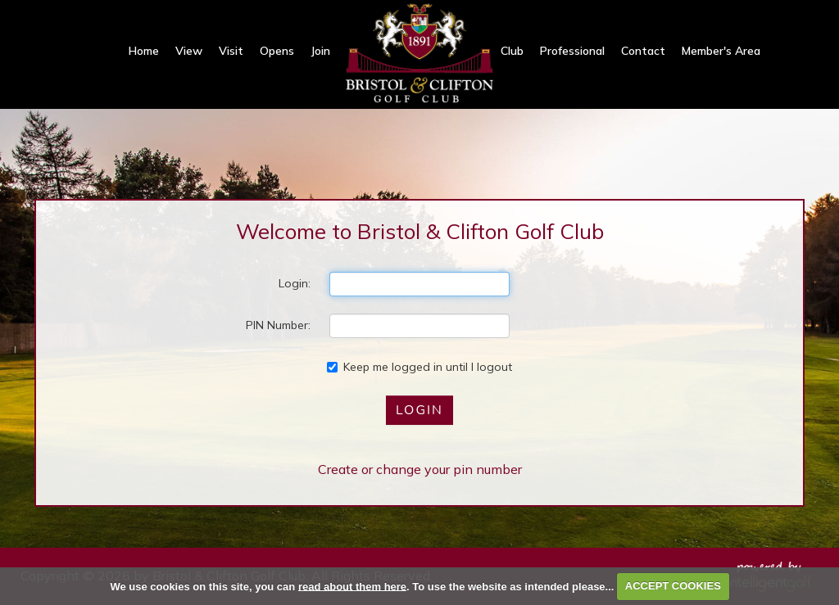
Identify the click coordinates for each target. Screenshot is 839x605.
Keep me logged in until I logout (419, 366)
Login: (295, 283)
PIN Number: (278, 325)
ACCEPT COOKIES (673, 586)
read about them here (352, 586)
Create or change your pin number (420, 469)
